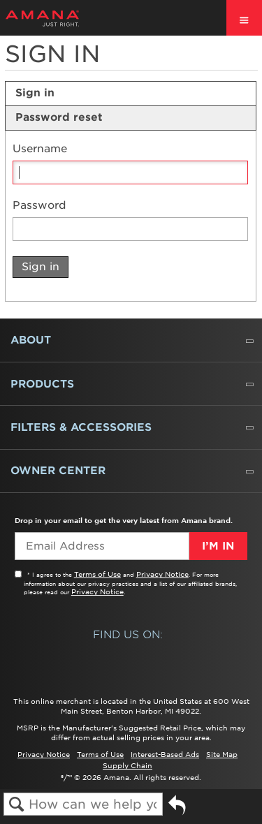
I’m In (218, 546)
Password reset (59, 117)
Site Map (222, 754)
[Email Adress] (102, 546)
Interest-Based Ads (165, 754)
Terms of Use (97, 574)
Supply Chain (127, 765)
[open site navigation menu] (244, 18)
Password (39, 206)
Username (40, 149)
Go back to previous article (177, 810)
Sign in (34, 93)
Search (16, 805)
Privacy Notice (162, 574)
